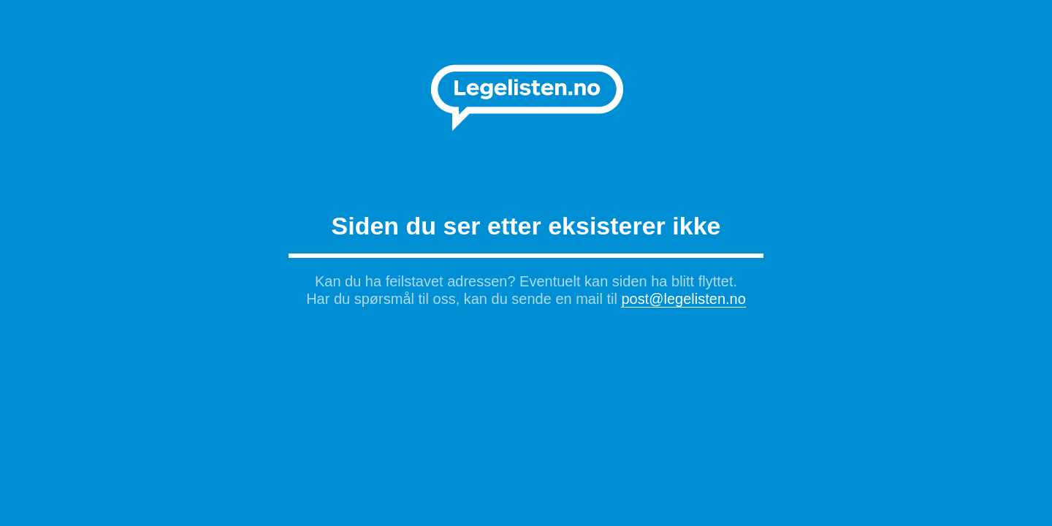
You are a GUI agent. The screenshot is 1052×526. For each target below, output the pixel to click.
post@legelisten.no (683, 299)
